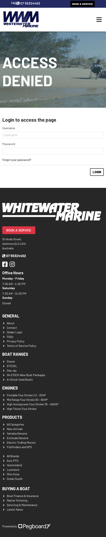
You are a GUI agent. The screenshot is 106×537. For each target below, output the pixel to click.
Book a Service (82, 3)
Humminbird (14, 465)
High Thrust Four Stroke (21, 408)
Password (8, 144)
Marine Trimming (17, 500)
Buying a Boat (16, 488)
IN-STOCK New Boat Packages (26, 375)
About (10, 323)
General (10, 315)
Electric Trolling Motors (21, 442)
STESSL (12, 366)
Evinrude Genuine (17, 438)
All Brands (13, 456)
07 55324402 (28, 3)
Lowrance (13, 469)
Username (8, 128)
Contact (12, 327)
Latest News (15, 509)
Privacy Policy (15, 341)
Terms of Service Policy (21, 345)
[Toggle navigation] (99, 20)
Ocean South (15, 478)
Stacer (11, 361)
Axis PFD (12, 460)
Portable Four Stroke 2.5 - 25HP (26, 395)
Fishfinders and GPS (19, 447)
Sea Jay (12, 370)
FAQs (10, 336)
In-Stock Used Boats (20, 379)
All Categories (15, 424)
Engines (10, 387)
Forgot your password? (16, 159)
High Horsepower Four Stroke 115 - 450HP (33, 404)
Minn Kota (13, 474)
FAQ (14, 3)
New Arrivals (15, 429)
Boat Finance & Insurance (23, 496)
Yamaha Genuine (17, 433)
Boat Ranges (15, 354)
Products (12, 417)
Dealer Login (14, 332)
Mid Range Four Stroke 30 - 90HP (27, 399)
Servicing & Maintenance (22, 505)
